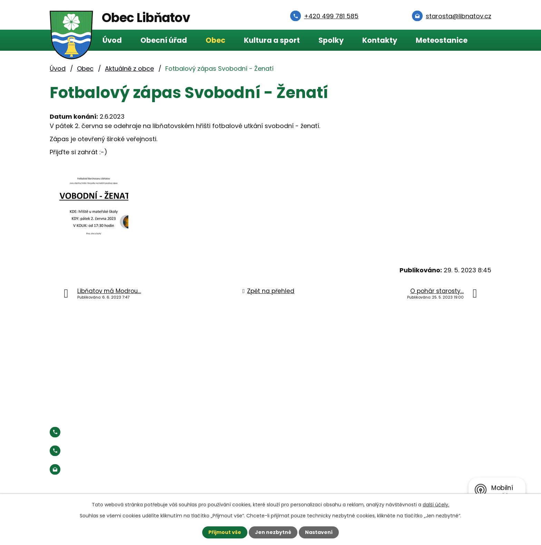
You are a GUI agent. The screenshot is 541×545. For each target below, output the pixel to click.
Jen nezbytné (273, 532)
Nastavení (319, 532)
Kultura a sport (272, 40)
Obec (215, 40)
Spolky (331, 40)
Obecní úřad (163, 40)
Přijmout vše (224, 532)
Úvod (112, 40)
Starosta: (106, 450)
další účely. (436, 504)
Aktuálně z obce (129, 68)
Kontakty (379, 40)
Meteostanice (442, 40)
